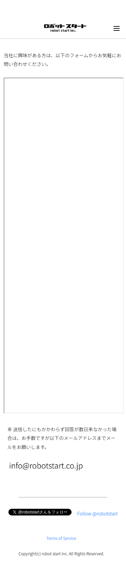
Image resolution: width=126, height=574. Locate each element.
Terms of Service (61, 538)
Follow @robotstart (97, 513)
